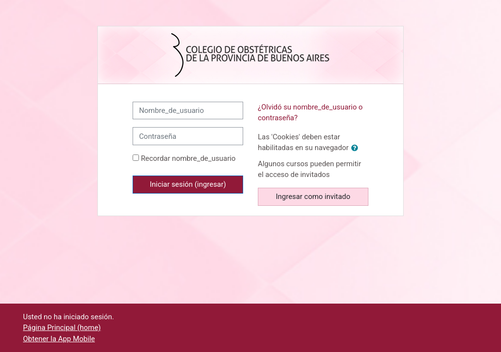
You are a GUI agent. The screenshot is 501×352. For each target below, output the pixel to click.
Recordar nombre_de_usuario (188, 158)
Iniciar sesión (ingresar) (188, 184)
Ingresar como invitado (313, 196)
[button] (356, 148)
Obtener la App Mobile (59, 338)
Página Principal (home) (62, 327)
